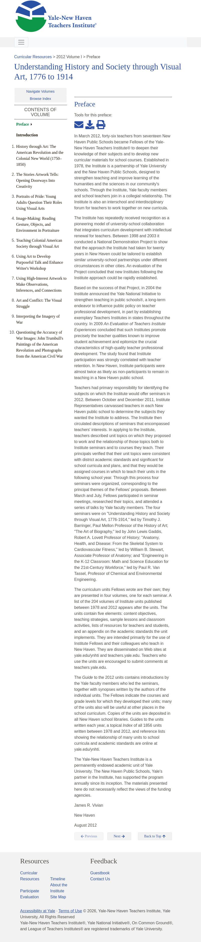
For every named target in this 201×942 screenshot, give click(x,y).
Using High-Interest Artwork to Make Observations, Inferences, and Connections (41, 284)
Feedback (103, 861)
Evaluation (29, 897)
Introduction (27, 135)
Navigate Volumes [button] (40, 91)
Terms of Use (70, 911)
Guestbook (100, 873)
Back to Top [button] (154, 836)
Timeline (57, 879)
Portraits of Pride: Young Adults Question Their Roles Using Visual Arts (39, 202)
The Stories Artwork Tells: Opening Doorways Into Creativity (37, 180)
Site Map (58, 897)
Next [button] (119, 836)
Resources (34, 861)
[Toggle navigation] (21, 42)
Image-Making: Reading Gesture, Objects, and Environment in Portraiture (37, 224)
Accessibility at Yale (37, 911)
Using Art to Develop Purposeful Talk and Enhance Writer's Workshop (39, 262)
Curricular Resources (33, 57)
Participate (29, 891)
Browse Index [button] (40, 99)
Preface (22, 124)
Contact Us (100, 879)
